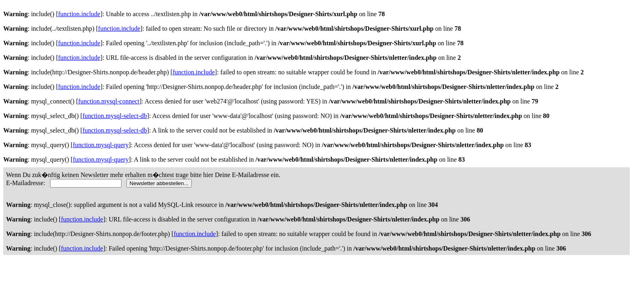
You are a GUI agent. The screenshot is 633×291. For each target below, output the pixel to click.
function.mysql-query (100, 144)
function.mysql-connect (109, 101)
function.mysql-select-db (114, 115)
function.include (79, 14)
